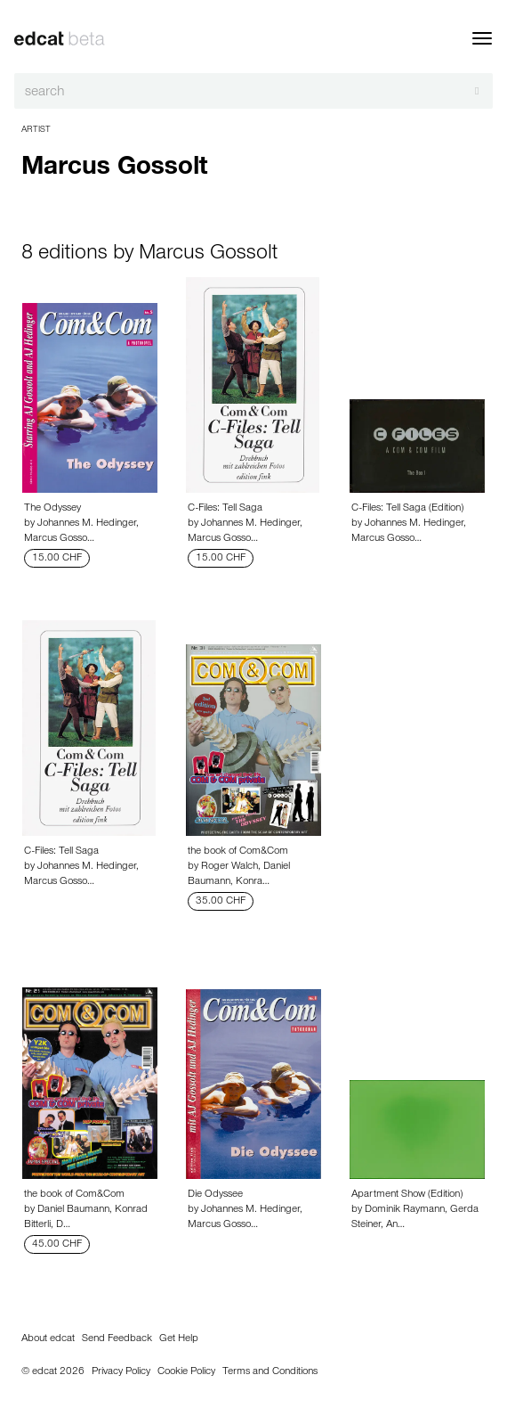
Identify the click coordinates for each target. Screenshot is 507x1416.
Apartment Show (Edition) (407, 1195)
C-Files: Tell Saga (225, 508)
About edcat (48, 1339)
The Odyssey (52, 508)
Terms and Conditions (270, 1372)
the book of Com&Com (238, 852)
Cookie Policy (186, 1372)
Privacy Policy (121, 1372)
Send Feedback (117, 1339)
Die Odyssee (215, 1195)
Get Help (178, 1339)
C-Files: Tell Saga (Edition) (407, 508)
